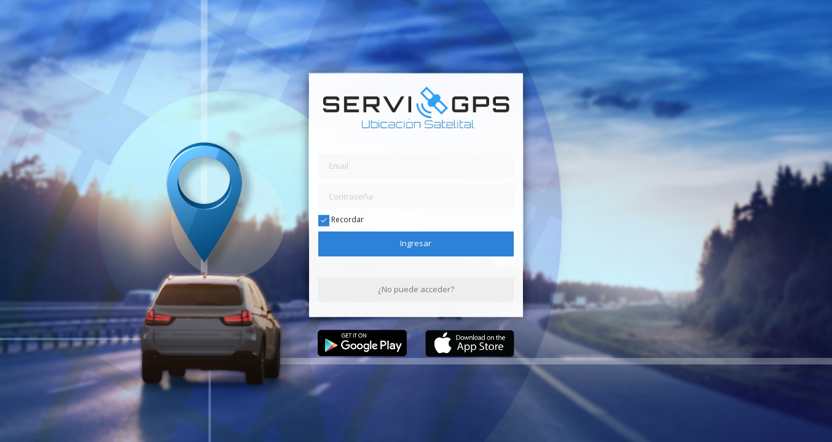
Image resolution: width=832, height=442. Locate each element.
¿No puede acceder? (416, 289)
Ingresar (415, 243)
